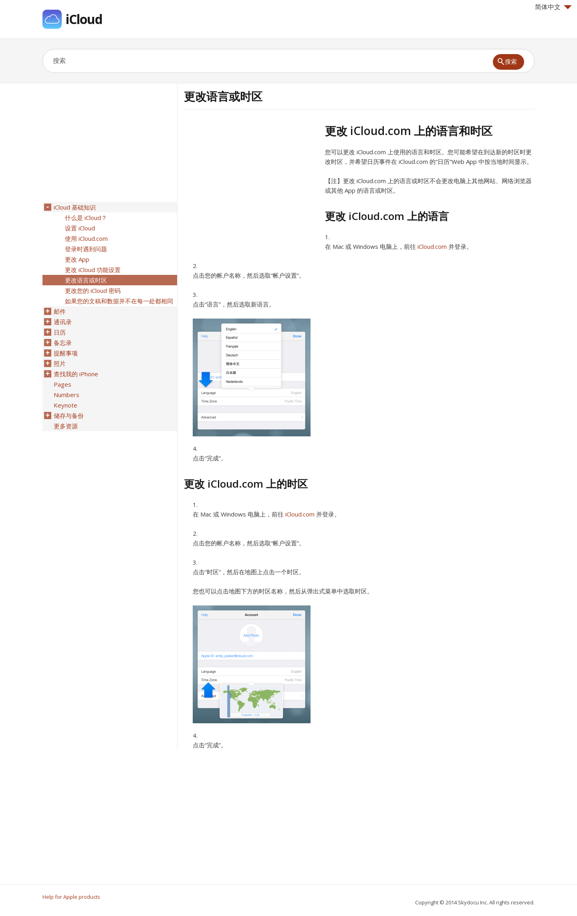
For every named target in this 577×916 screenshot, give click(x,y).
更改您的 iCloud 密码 (93, 291)
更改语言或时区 (86, 280)
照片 (60, 363)
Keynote (65, 405)
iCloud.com (432, 246)
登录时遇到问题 (86, 249)
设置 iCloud (80, 228)
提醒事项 (66, 353)
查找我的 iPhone (76, 374)
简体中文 (553, 6)
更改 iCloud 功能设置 (93, 270)
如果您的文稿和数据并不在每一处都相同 (119, 301)
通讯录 (63, 322)
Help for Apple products (71, 896)
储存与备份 (69, 416)
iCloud (84, 19)
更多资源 (66, 426)
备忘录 (63, 343)
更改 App (77, 259)
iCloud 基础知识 (75, 207)
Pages (62, 384)
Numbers (66, 395)
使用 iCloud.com (86, 238)
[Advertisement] (251, 180)
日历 (60, 332)
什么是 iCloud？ (86, 218)
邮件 (60, 311)
